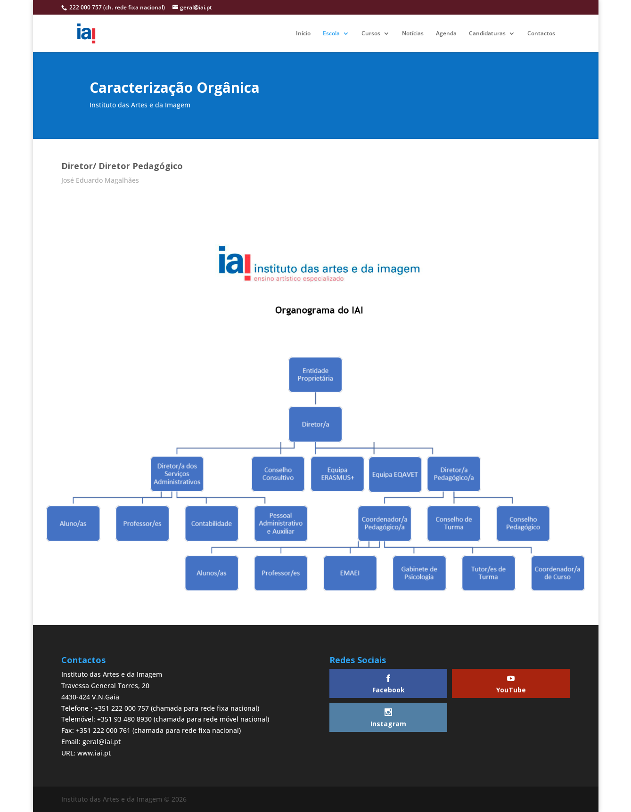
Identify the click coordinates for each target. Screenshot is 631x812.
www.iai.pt (94, 752)
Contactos (541, 33)
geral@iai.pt (101, 741)
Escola (331, 33)
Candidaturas (487, 33)
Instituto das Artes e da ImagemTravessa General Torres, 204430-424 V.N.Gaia (111, 685)
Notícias (413, 33)
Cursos (370, 33)
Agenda (446, 33)
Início (303, 33)
